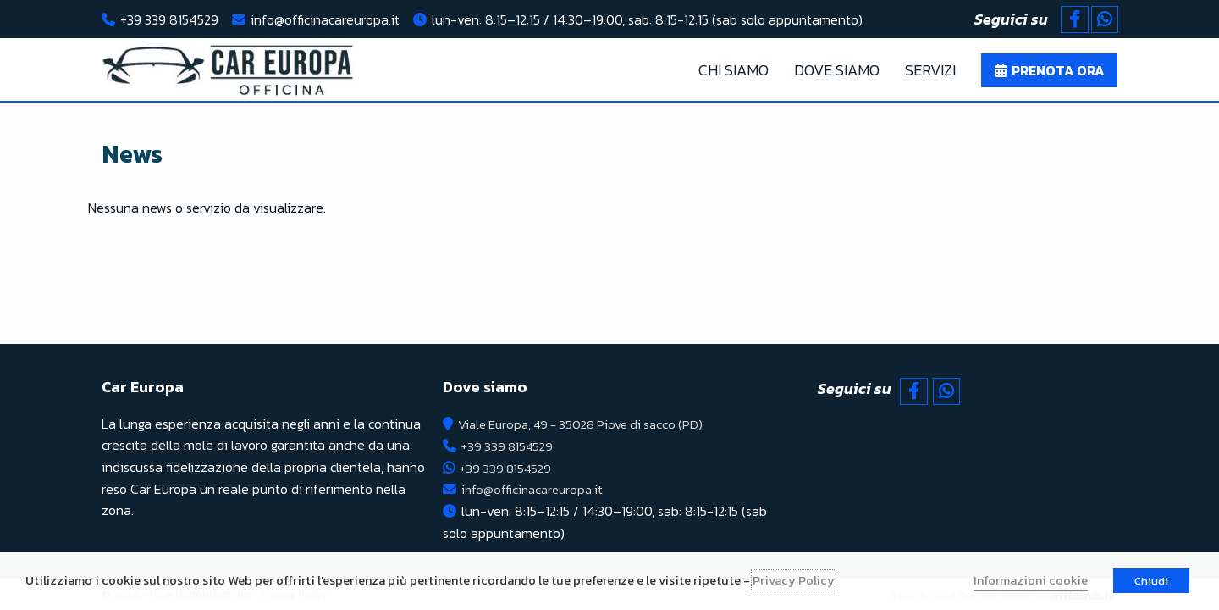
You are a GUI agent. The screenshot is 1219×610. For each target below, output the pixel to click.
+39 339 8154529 (169, 19)
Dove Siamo (837, 69)
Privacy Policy (794, 580)
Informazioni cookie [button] (1031, 580)
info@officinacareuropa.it (325, 19)
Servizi (930, 69)
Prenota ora (1058, 70)
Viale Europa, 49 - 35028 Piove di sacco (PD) (589, 423)
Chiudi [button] (1151, 581)
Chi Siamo (733, 69)
